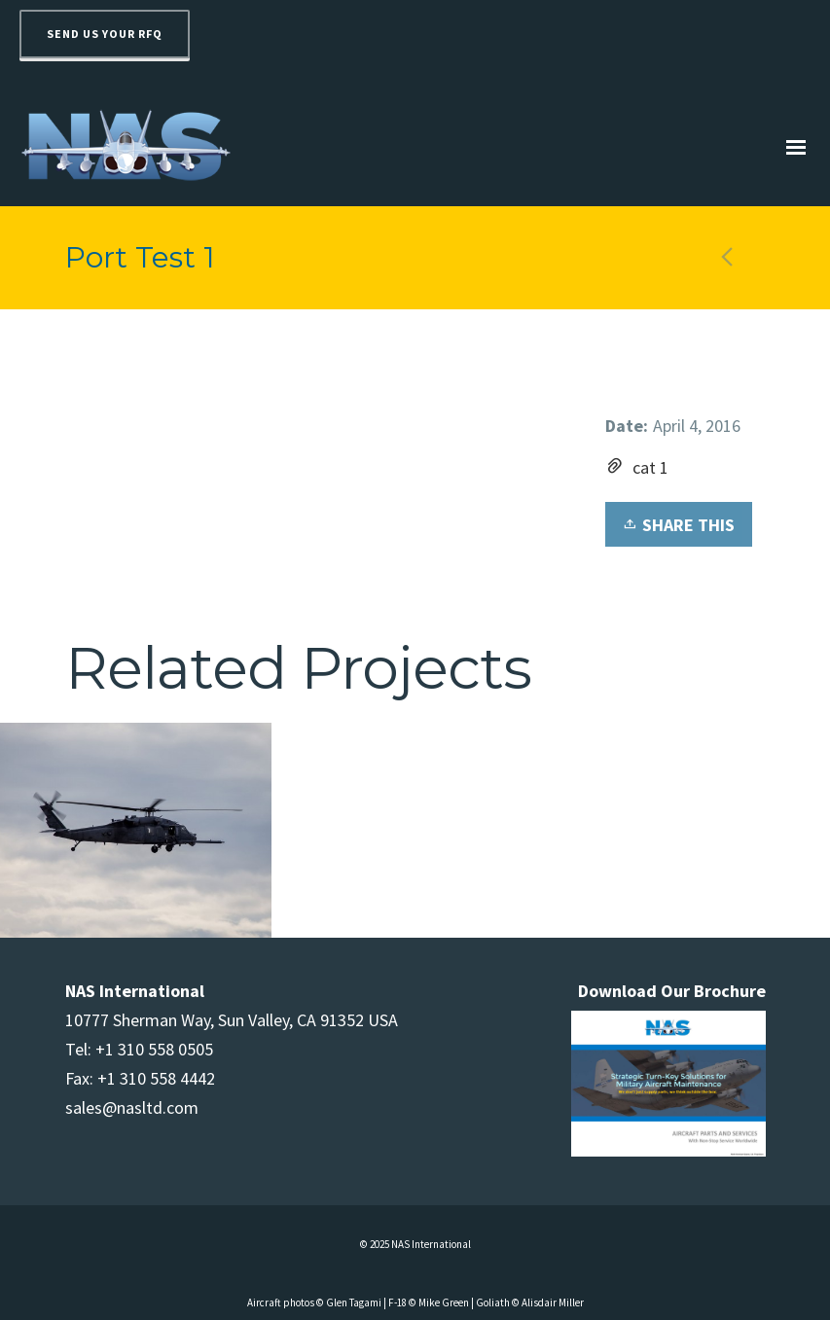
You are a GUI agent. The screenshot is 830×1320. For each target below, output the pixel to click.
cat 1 (650, 467)
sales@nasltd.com (131, 1107)
